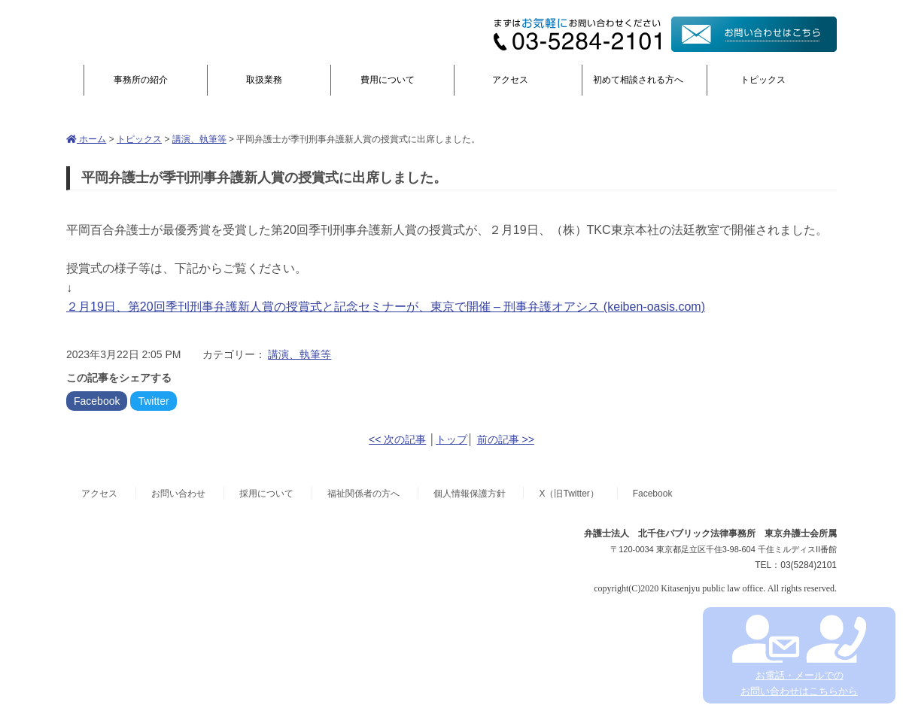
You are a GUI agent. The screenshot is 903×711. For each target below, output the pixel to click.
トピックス (763, 79)
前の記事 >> (505, 439)
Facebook (97, 401)
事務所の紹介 (141, 79)
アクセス (510, 79)
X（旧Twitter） (568, 493)
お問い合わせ (178, 493)
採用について (266, 493)
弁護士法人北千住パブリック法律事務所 (212, 32)
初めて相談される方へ (638, 79)
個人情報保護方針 (469, 493)
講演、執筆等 (199, 139)
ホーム (86, 139)
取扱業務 (264, 79)
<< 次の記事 (397, 439)
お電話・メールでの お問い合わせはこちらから (798, 656)
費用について (387, 79)
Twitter (153, 401)
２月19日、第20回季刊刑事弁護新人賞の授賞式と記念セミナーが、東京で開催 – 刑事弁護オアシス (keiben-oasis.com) (385, 306)
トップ (451, 439)
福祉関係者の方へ (363, 493)
